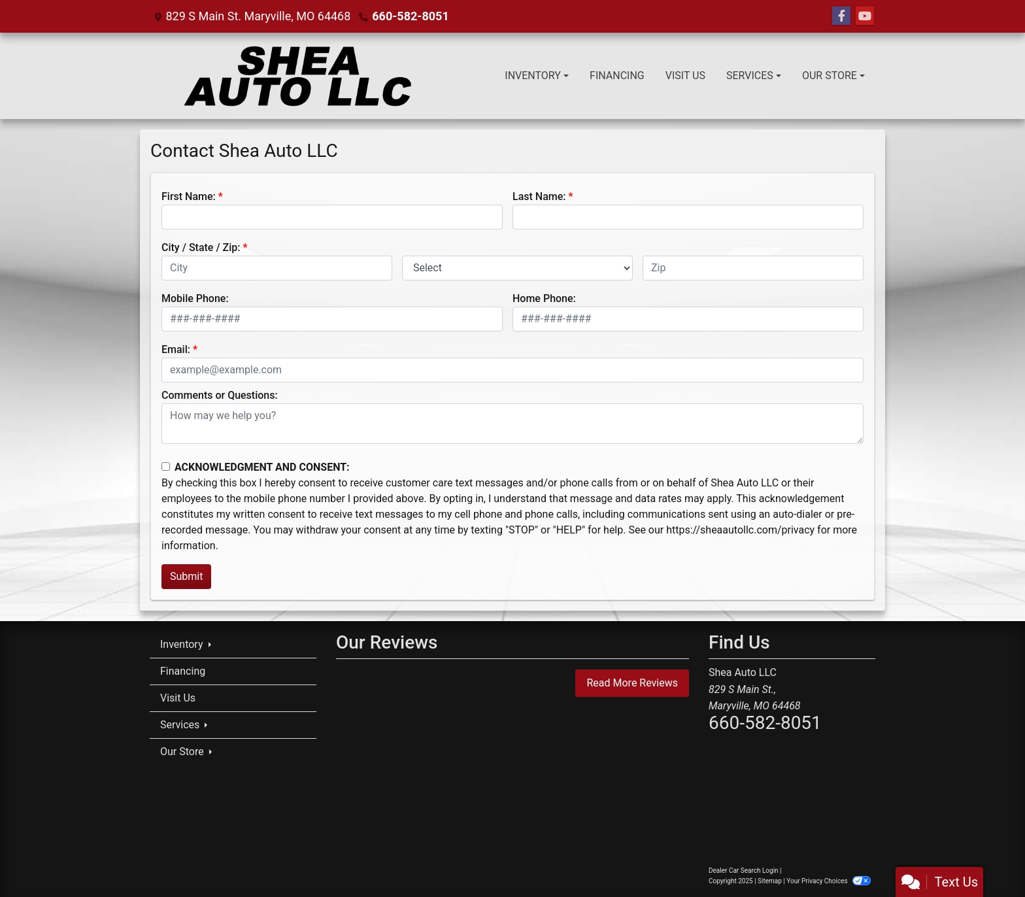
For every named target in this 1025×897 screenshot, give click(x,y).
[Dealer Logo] (295, 76)
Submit (186, 576)
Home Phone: (544, 298)
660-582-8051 (410, 16)
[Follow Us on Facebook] (841, 16)
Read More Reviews (632, 683)
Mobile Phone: (195, 298)
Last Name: (539, 196)
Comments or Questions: (219, 395)
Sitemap (770, 881)
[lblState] (517, 268)
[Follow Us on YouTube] (865, 16)
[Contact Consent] (165, 466)
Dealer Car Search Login (744, 870)
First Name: (188, 196)
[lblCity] (276, 268)
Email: (175, 349)
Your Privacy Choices (828, 881)
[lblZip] (753, 268)
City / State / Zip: (201, 247)
